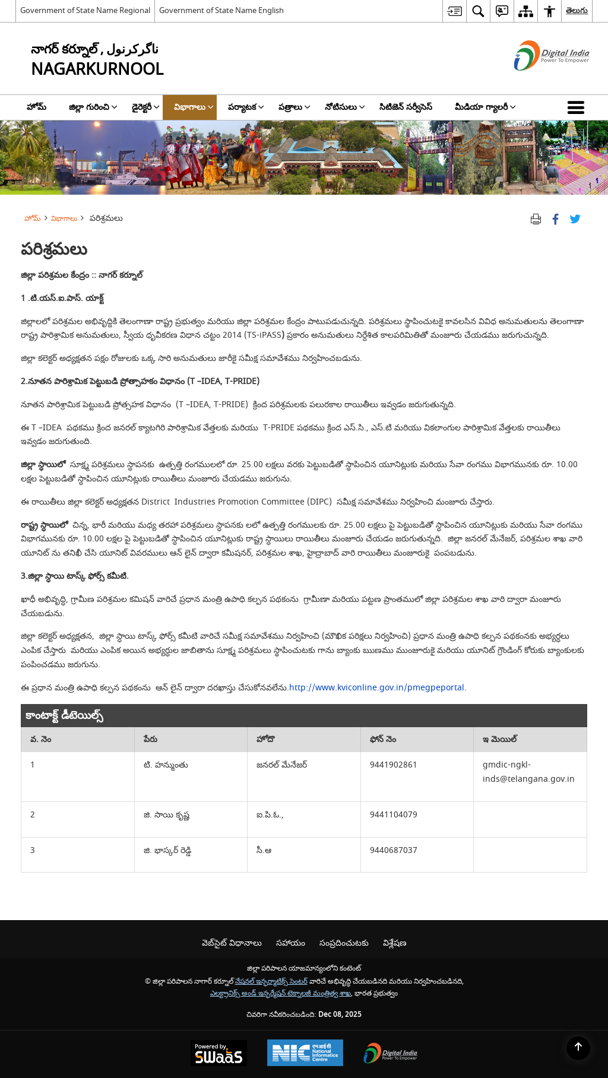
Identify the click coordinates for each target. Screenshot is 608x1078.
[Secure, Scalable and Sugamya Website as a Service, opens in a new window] (219, 1054)
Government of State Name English (221, 10)
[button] (578, 107)
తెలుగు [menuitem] (577, 10)
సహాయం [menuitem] (290, 943)
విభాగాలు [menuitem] (194, 107)
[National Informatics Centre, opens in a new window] (305, 1054)
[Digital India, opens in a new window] (390, 1054)
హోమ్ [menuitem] (36, 107)
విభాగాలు (64, 219)
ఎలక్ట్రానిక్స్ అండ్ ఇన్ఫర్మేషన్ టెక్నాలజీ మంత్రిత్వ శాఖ (280, 993)
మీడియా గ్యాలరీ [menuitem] (485, 107)
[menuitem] (454, 11)
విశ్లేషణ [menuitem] (395, 943)
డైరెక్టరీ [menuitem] (146, 107)
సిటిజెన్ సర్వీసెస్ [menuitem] (405, 107)
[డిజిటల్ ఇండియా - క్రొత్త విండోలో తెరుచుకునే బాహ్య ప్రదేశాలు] (537, 81)
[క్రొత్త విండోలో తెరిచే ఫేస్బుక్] (555, 218)
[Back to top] (578, 1048)
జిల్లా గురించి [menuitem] (93, 107)
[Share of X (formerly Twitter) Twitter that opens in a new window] (575, 218)
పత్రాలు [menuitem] (294, 107)
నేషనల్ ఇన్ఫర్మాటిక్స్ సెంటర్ (271, 981)
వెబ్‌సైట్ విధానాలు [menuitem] (232, 943)
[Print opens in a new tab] (535, 218)
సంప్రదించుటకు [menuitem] (344, 943)
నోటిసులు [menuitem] (345, 107)
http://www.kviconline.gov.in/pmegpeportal (376, 687)
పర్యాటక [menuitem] (246, 107)
